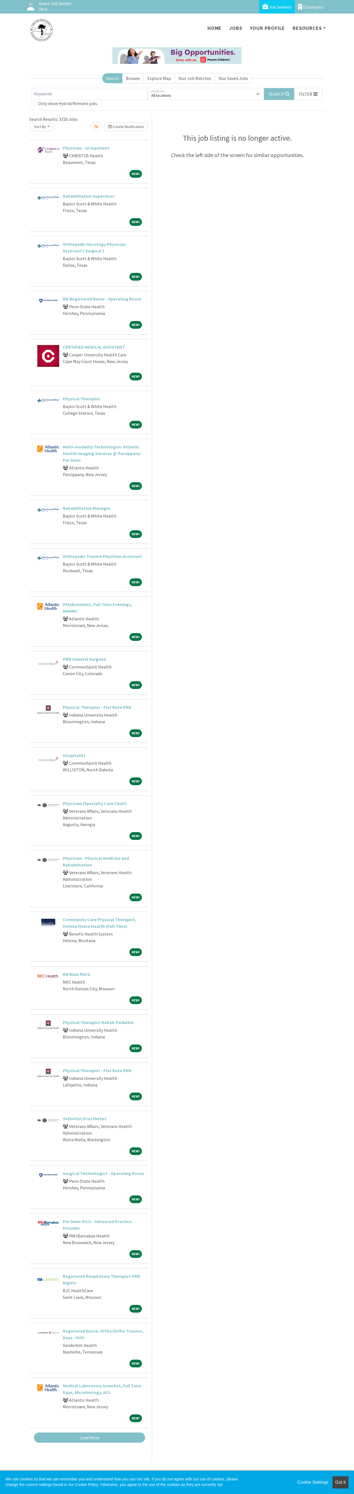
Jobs (235, 28)
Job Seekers (276, 6)
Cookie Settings (312, 1482)
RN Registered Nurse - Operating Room (102, 299)
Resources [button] (307, 28)
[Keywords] (90, 94)
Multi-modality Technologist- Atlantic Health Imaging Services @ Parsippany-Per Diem (102, 453)
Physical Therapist (81, 398)
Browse (133, 78)
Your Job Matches (194, 78)
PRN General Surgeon (84, 659)
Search (112, 78)
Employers (311, 6)
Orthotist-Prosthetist (85, 1118)
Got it (340, 1482)
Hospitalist (74, 755)
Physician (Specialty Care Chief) (95, 803)
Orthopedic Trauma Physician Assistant (102, 556)
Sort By (40, 126)
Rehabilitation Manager (86, 508)
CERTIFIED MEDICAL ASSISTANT (94, 347)
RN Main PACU (76, 974)
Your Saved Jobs (233, 78)
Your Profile (267, 28)
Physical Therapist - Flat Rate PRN (97, 707)
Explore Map (159, 78)
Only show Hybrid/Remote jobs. (68, 103)
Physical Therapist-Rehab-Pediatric (98, 1022)
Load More (89, 1437)
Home (214, 28)
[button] (308, 94)
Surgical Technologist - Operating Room (103, 1173)
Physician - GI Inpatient (86, 148)
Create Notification (126, 126)
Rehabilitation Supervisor (88, 196)
